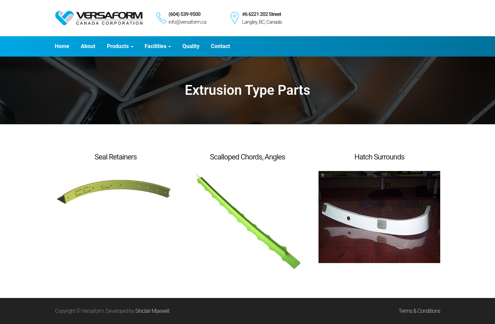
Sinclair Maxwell (152, 311)
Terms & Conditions (419, 311)
